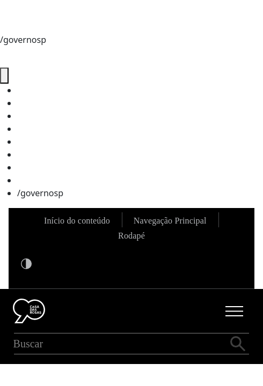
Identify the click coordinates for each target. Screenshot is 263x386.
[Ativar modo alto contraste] (26, 263)
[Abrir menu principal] (234, 311)
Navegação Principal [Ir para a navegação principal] (170, 220)
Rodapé (131, 235)
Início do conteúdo (77, 220)
